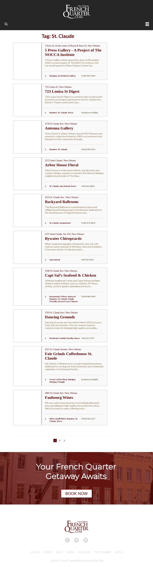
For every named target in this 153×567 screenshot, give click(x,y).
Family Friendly (66, 338)
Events (47, 552)
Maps (59, 552)
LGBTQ (118, 552)
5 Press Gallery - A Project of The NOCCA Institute (73, 52)
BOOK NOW (76, 493)
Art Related (63, 76)
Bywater (53, 112)
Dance (77, 338)
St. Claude (62, 112)
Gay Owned (65, 186)
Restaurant (54, 296)
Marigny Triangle (57, 382)
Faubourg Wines (59, 397)
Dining (70, 552)
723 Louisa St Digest (62, 91)
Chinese (74, 301)
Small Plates (60, 418)
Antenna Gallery (59, 128)
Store (70, 112)
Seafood (71, 296)
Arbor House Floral (61, 165)
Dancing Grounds (60, 317)
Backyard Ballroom (61, 202)
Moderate (54, 338)
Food (51, 379)
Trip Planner (102, 552)
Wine (51, 418)
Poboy (64, 296)
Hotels (35, 552)
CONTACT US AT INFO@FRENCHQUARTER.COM (76, 560)
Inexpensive (65, 223)
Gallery (72, 76)
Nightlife (85, 552)
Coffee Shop (61, 379)
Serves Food (63, 301)
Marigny (53, 76)
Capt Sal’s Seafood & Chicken (70, 275)
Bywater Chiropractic (63, 238)
